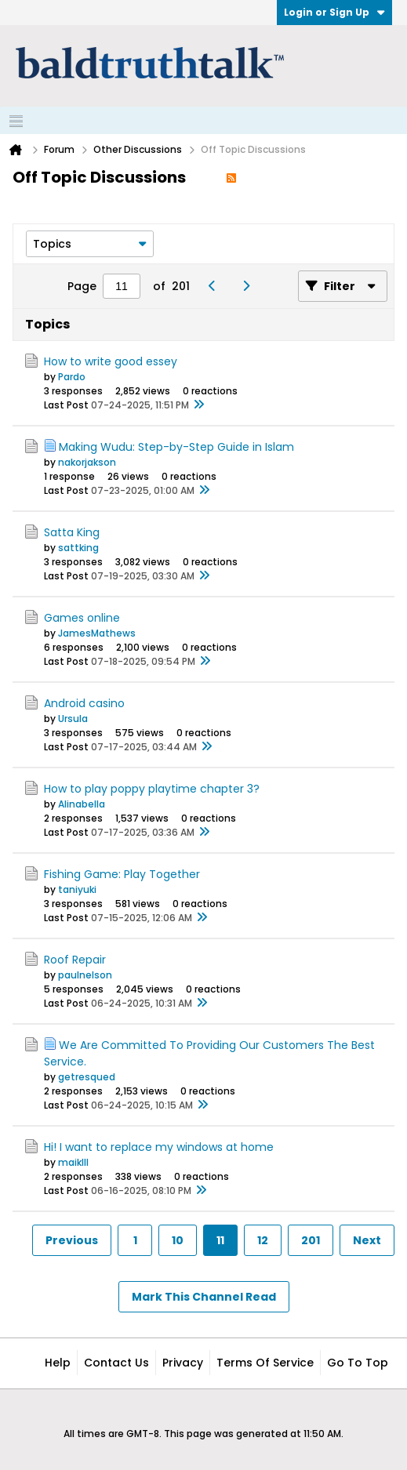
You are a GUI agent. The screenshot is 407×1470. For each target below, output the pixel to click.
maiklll (73, 1162)
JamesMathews (97, 633)
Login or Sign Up (334, 12)
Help (58, 1362)
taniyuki (77, 889)
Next (367, 1240)
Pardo (71, 376)
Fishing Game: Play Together (122, 874)
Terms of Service (265, 1362)
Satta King (72, 532)
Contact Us (116, 1362)
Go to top (357, 1362)
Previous (71, 1240)
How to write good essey (110, 361)
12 (262, 1240)
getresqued (86, 1076)
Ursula (73, 718)
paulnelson (85, 975)
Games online (82, 618)
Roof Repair (75, 959)
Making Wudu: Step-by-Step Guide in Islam (176, 447)
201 (310, 1240)
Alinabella (81, 804)
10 (178, 1240)
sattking (78, 547)
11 (220, 1240)
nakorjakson (87, 462)
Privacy (182, 1362)
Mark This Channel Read (204, 1297)
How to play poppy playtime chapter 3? (152, 789)
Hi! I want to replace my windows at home (159, 1147)
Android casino (84, 703)
